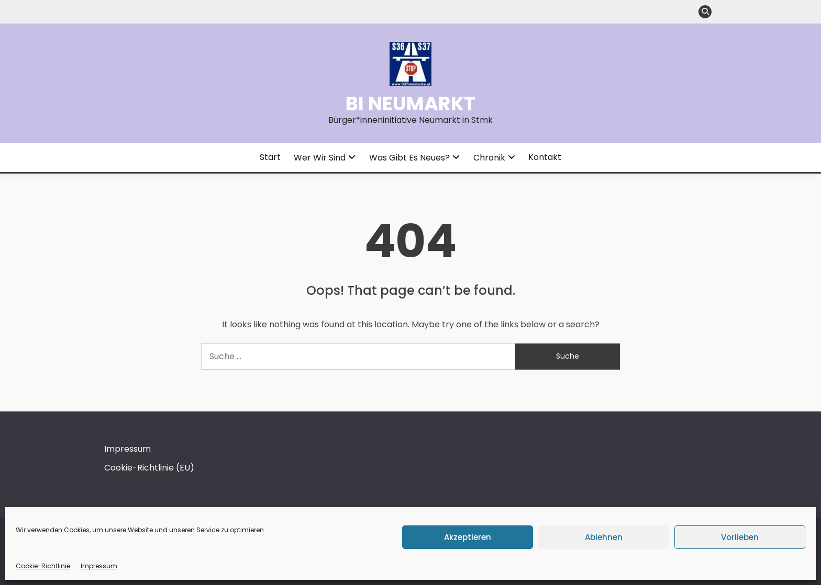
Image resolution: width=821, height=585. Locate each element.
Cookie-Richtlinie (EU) (149, 468)
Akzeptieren (467, 537)
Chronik (489, 158)
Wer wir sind (320, 158)
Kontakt (544, 157)
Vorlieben (740, 537)
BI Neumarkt (410, 103)
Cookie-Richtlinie (43, 565)
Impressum (99, 565)
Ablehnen (604, 537)
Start (270, 157)
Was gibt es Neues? (409, 158)
